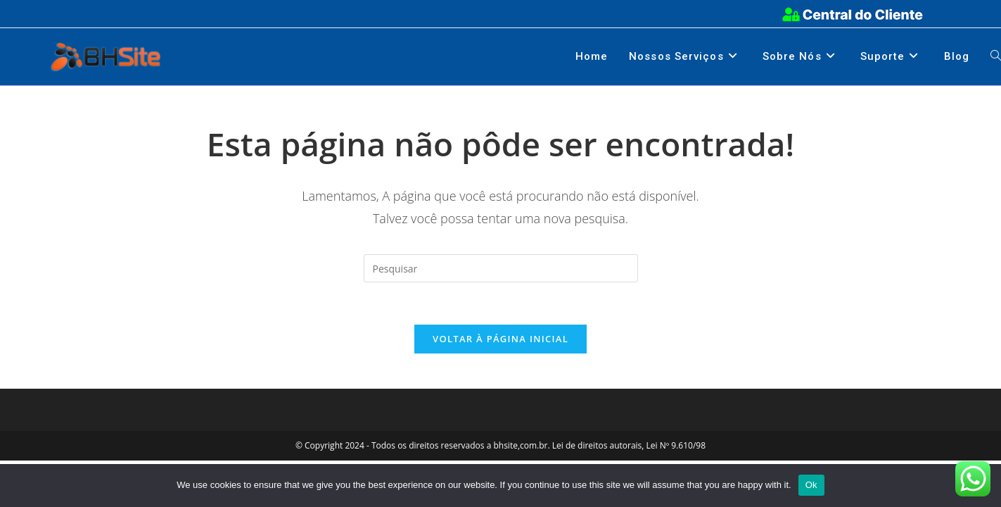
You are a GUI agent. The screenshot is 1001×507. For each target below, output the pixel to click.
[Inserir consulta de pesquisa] (501, 268)
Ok (811, 485)
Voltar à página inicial (500, 338)
